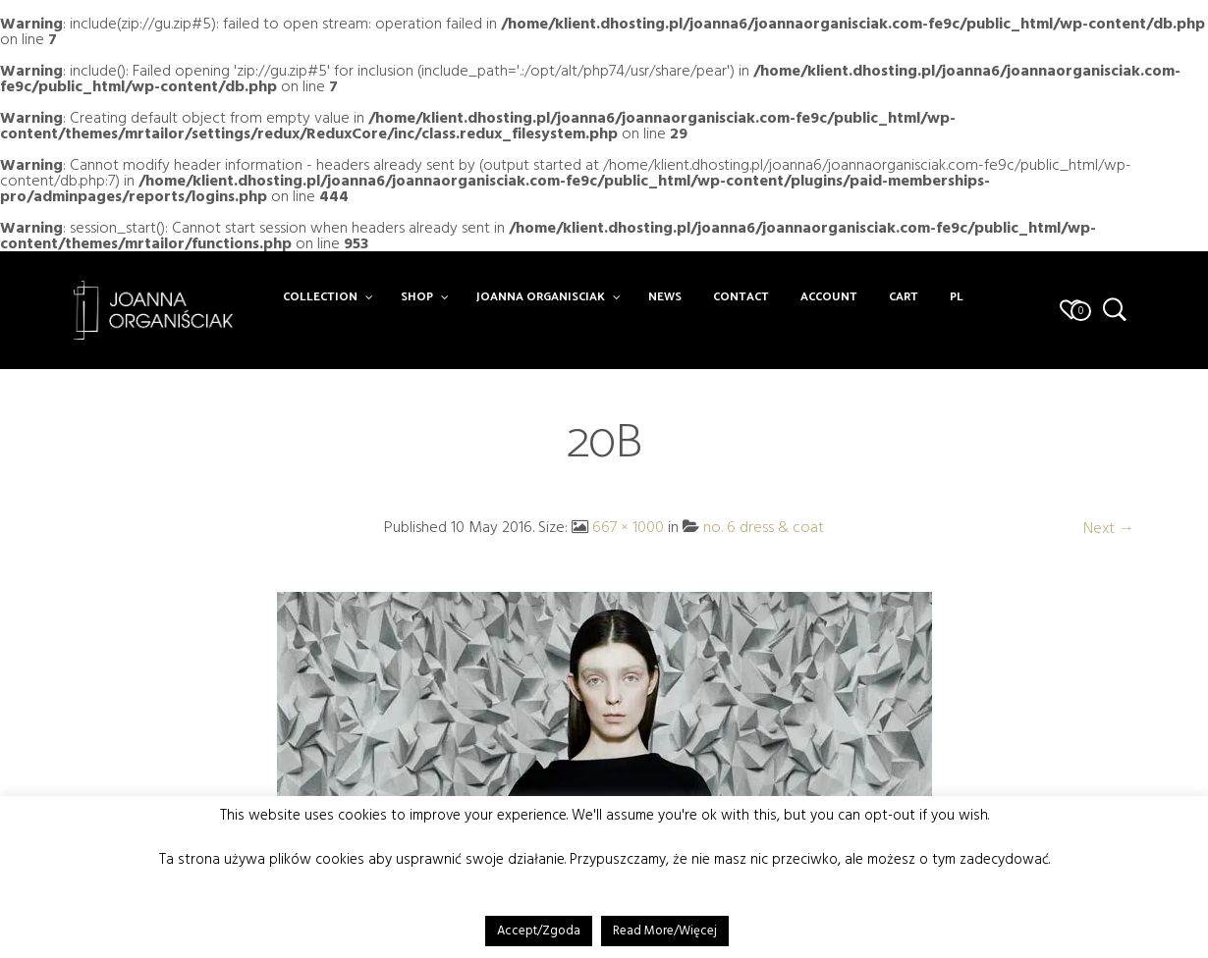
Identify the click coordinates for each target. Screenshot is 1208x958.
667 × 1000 (628, 527)
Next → (1108, 528)
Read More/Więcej (665, 930)
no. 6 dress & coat (763, 527)
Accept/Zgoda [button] (538, 930)
